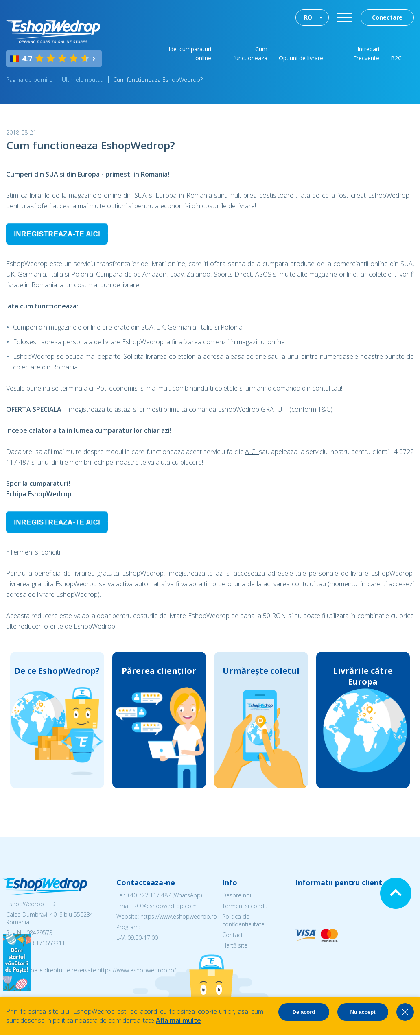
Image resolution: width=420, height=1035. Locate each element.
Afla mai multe (178, 1020)
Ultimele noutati (83, 79)
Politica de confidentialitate (243, 920)
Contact (232, 935)
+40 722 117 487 (149, 895)
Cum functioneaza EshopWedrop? (158, 79)
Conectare (387, 17)
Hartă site (234, 945)
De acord (304, 1012)
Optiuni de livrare (301, 58)
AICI (252, 451)
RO (308, 17)
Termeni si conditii (246, 906)
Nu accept (362, 1012)
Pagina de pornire (29, 79)
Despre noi (236, 895)
